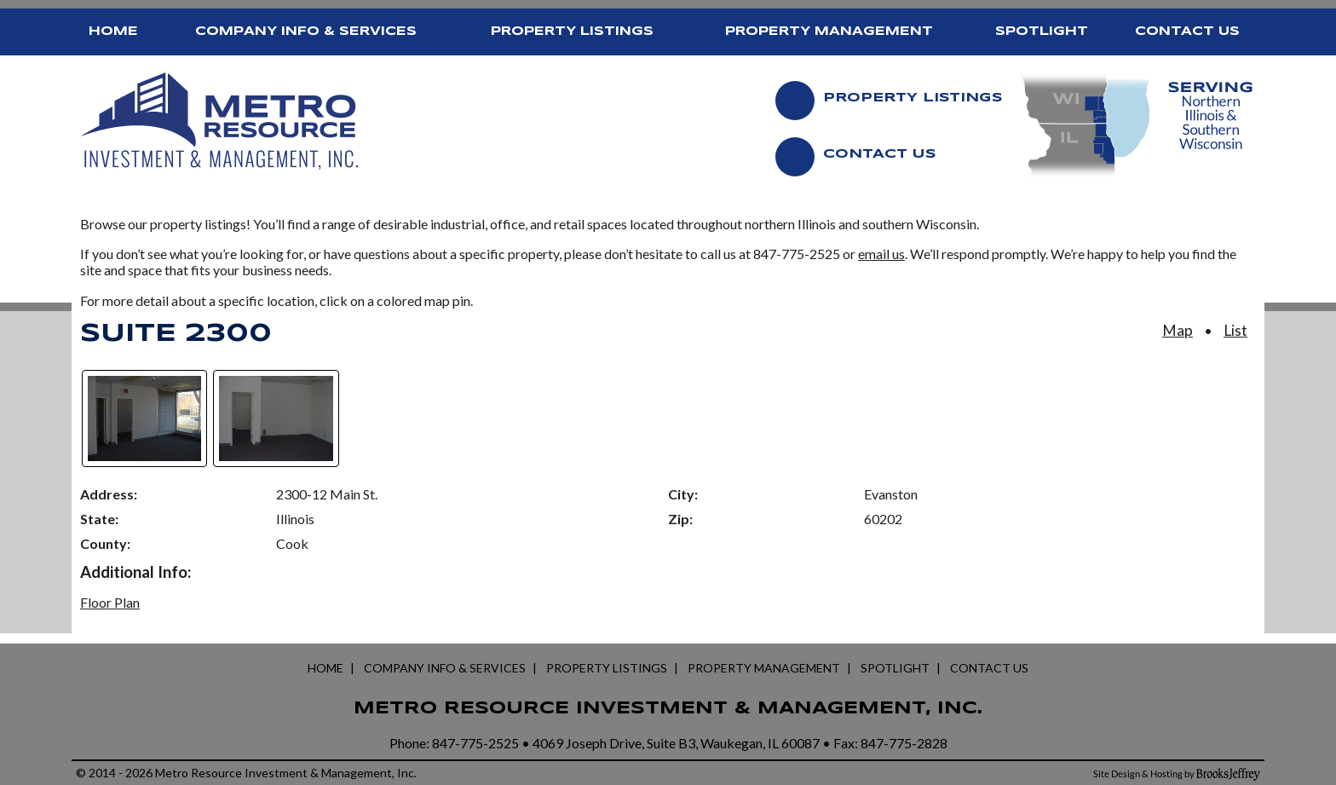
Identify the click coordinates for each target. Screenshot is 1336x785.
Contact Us (1187, 32)
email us (881, 253)
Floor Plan (110, 602)
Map (1177, 330)
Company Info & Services (306, 32)
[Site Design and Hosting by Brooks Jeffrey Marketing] (1176, 773)
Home (113, 32)
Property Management (829, 32)
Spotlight (1041, 32)
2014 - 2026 (121, 772)
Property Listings (572, 32)
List (1235, 330)
